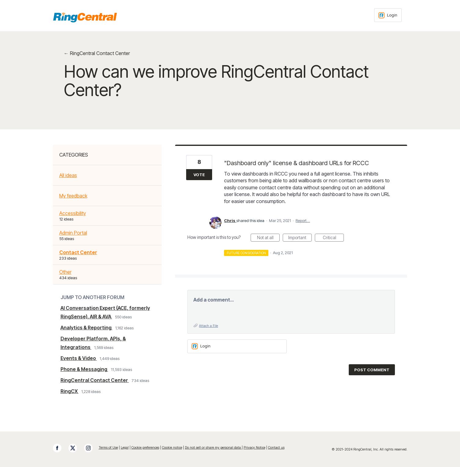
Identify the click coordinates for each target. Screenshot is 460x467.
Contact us (276, 447)
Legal (125, 447)
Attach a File (208, 326)
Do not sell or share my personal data (213, 447)
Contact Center (78, 252)
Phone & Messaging (84, 369)
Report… (303, 220)
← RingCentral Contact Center (97, 53)
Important (300, 238)
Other (65, 272)
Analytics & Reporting (86, 327)
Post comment (371, 369)
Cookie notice (172, 447)
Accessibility (72, 213)
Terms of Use (108, 447)
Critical (333, 238)
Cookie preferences (145, 447)
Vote (199, 174)
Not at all (268, 238)
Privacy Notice (254, 447)
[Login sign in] (388, 15)
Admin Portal (73, 233)
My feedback (73, 196)
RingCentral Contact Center (95, 380)
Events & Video (79, 358)
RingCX (70, 391)
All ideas (68, 175)
